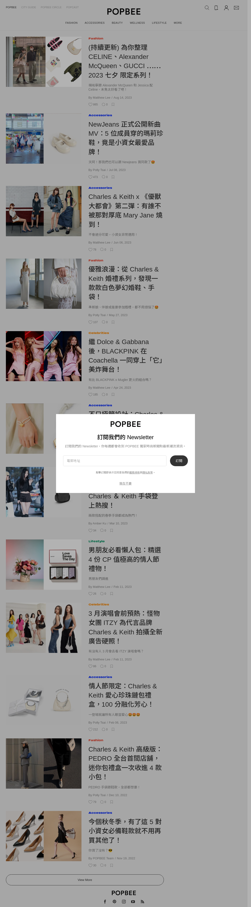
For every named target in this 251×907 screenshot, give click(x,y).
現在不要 (125, 483)
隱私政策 (147, 472)
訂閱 (179, 461)
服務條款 (135, 472)
